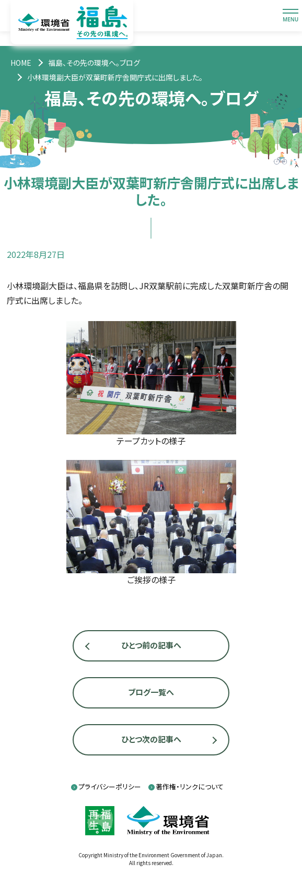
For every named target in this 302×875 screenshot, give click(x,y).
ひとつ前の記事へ (151, 645)
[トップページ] (20, 62)
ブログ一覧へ (151, 692)
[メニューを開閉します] (290, 15)
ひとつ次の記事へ (151, 739)
